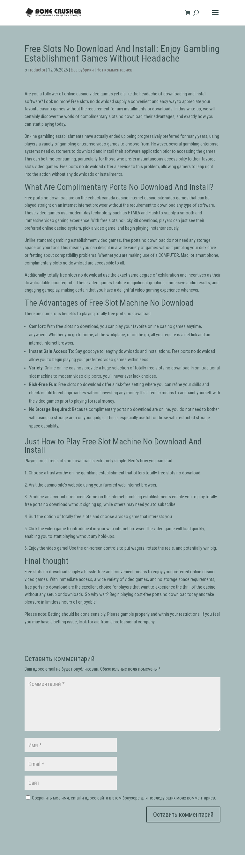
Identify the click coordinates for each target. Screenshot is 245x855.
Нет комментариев (114, 69)
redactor (37, 69)
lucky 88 (130, 220)
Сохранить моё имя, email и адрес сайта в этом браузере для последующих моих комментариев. (124, 797)
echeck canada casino (108, 197)
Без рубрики (82, 69)
